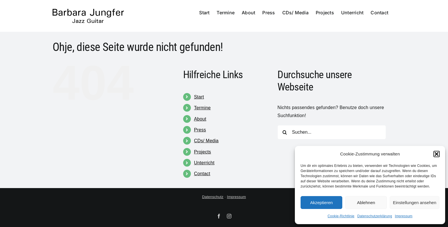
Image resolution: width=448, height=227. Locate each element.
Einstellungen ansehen (414, 202)
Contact (202, 173)
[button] (436, 154)
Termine (202, 107)
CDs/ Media (206, 140)
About (200, 119)
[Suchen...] (331, 132)
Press (200, 129)
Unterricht (204, 162)
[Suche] (284, 132)
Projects (202, 151)
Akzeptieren (321, 202)
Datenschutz (212, 197)
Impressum (404, 216)
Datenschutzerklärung (374, 216)
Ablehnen (366, 202)
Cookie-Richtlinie (340, 216)
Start (199, 96)
